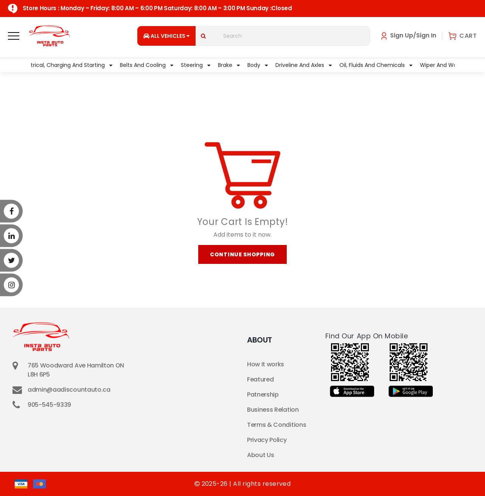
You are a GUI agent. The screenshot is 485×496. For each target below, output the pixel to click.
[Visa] (21, 483)
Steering (195, 65)
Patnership (263, 394)
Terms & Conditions (276, 424)
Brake (229, 65)
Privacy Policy (267, 440)
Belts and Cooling (146, 65)
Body (257, 65)
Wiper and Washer (448, 65)
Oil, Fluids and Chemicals (375, 65)
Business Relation (273, 409)
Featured (260, 379)
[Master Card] (39, 483)
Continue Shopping (242, 254)
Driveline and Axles (303, 65)
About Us (260, 455)
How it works (265, 364)
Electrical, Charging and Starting (66, 65)
